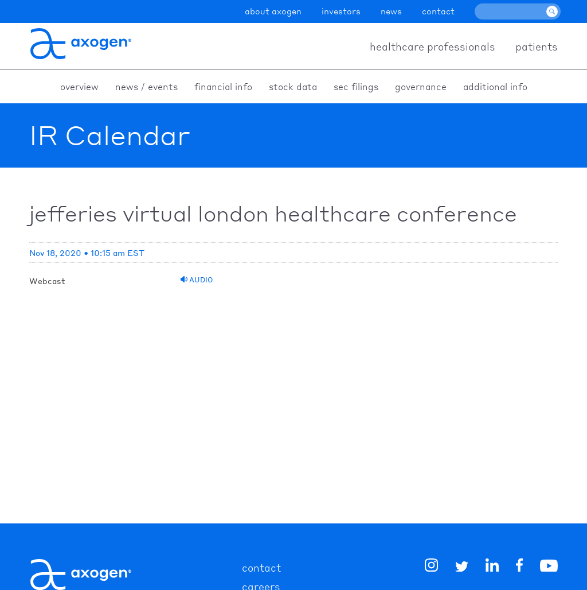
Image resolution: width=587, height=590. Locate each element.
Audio (197, 280)
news (391, 11)
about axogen (273, 11)
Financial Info (223, 86)
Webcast (47, 280)
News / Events (146, 86)
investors (341, 11)
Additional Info (495, 86)
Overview (79, 86)
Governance (421, 86)
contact (438, 11)
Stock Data (293, 86)
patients (536, 46)
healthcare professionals (432, 46)
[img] (519, 567)
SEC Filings (356, 86)
